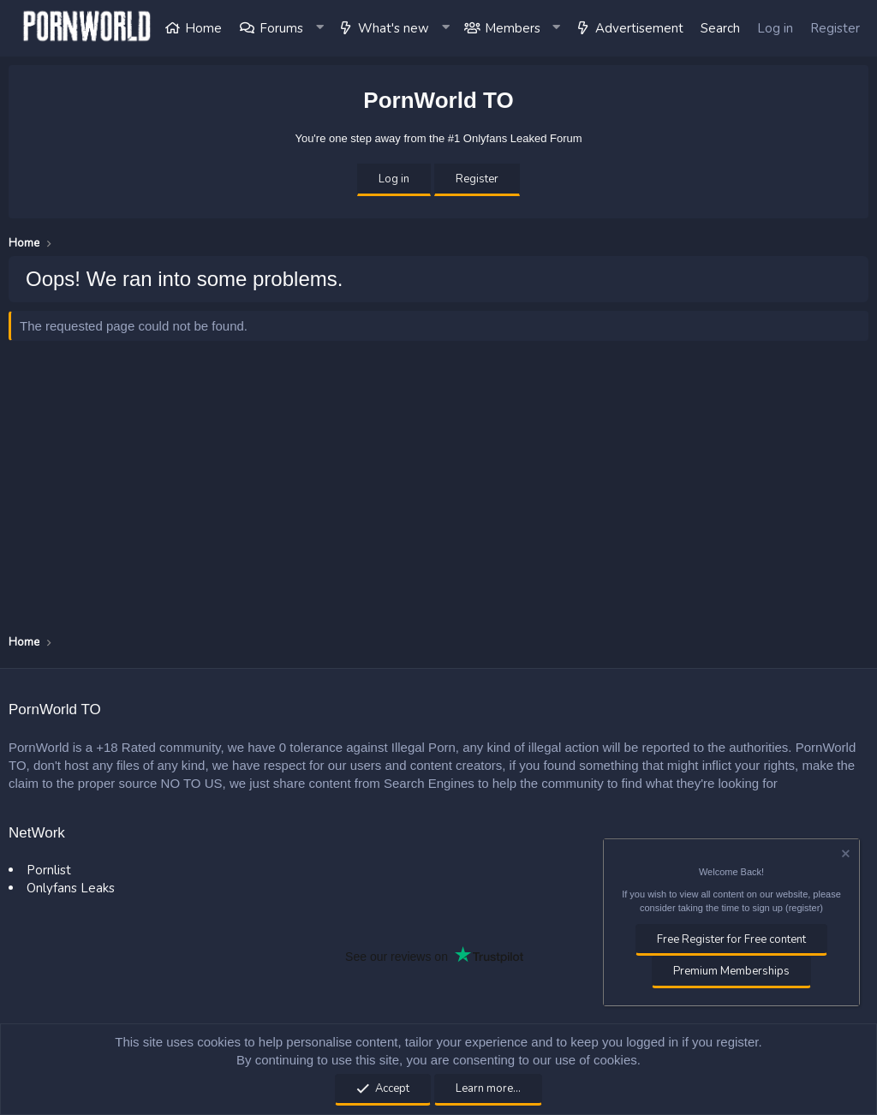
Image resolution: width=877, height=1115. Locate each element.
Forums (281, 28)
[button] (320, 28)
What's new (393, 28)
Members (512, 28)
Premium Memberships (731, 971)
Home (203, 28)
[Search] (720, 29)
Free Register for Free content (731, 939)
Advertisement (639, 28)
